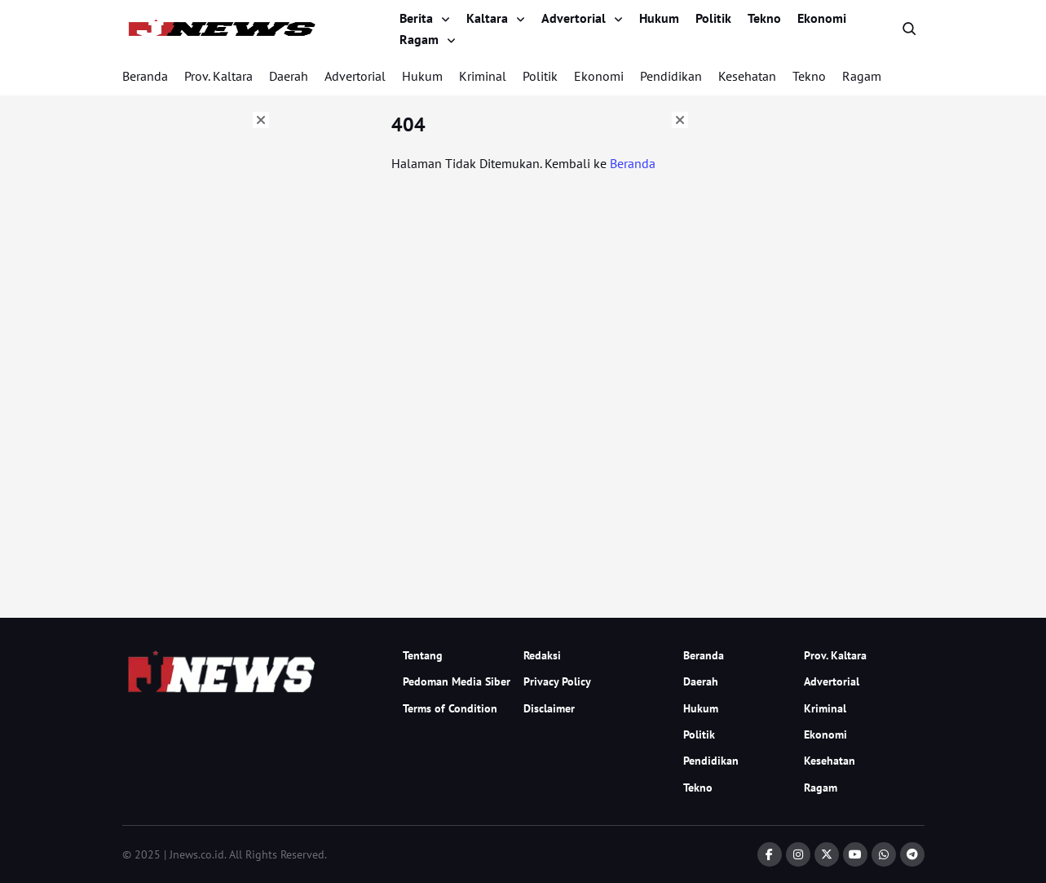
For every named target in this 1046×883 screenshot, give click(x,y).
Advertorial (573, 18)
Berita (416, 18)
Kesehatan (747, 76)
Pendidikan (671, 76)
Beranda (145, 76)
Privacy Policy (557, 681)
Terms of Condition (450, 708)
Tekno (764, 18)
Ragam (419, 39)
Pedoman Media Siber (456, 681)
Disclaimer (549, 708)
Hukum (659, 18)
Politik (713, 18)
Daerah (288, 76)
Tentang (423, 655)
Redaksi (542, 655)
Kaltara (487, 18)
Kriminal (482, 76)
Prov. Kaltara (218, 76)
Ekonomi (821, 18)
